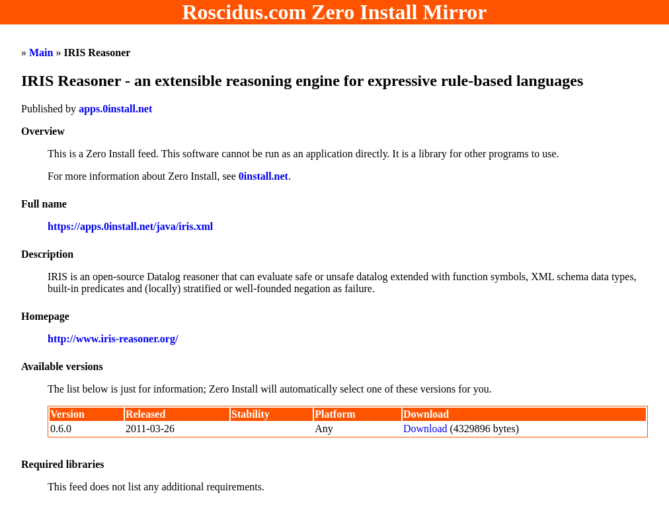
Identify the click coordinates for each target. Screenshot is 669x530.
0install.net (263, 176)
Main (41, 52)
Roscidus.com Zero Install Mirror (334, 12)
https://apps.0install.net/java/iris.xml (130, 226)
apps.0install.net (115, 108)
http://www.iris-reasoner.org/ (113, 338)
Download (425, 428)
